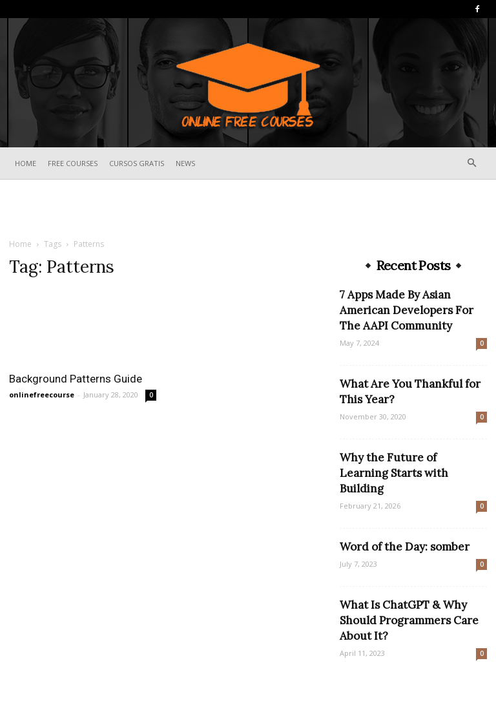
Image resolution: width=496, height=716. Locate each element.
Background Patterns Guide (75, 378)
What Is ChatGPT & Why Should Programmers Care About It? (409, 620)
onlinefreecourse (41, 394)
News (185, 163)
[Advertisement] (248, 208)
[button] (471, 163)
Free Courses (73, 163)
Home (25, 163)
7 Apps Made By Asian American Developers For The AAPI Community (406, 310)
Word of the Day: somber (405, 547)
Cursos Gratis (136, 163)
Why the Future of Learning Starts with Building (394, 473)
